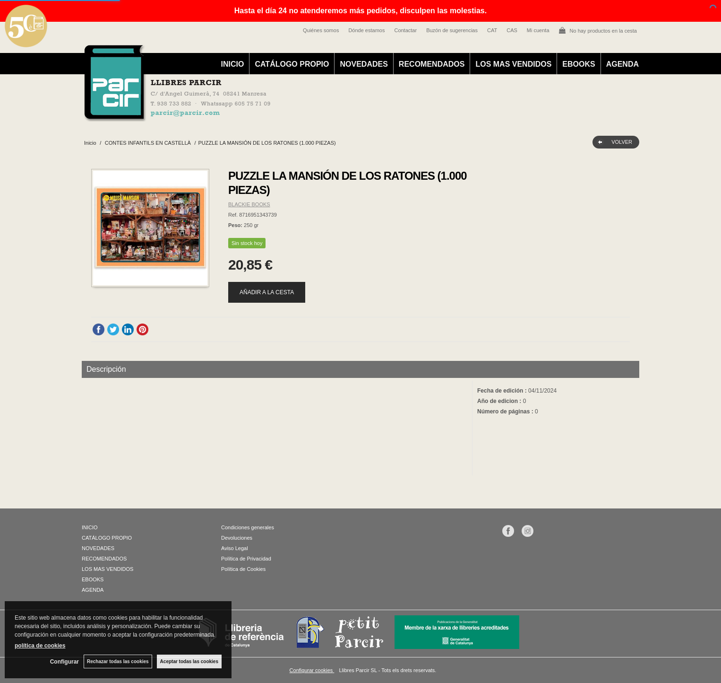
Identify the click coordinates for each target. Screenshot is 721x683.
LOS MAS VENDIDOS (513, 64)
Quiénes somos (321, 30)
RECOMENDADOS (432, 64)
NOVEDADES (363, 64)
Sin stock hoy (247, 243)
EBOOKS (578, 64)
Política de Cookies (243, 569)
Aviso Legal (234, 548)
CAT (492, 30)
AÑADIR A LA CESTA (267, 292)
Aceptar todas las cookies (189, 661)
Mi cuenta (538, 30)
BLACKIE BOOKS (249, 204)
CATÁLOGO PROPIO (292, 64)
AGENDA (622, 64)
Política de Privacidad (246, 558)
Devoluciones (236, 538)
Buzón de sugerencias (452, 30)
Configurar (64, 661)
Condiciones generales (247, 527)
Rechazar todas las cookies (118, 661)
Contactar (405, 30)
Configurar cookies (312, 670)
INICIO (232, 64)
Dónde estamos (366, 30)
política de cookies (40, 645)
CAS (511, 30)
